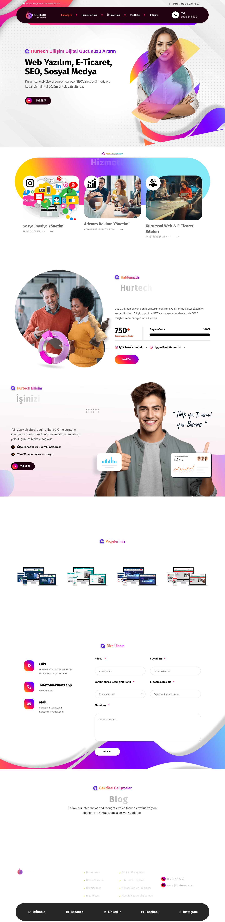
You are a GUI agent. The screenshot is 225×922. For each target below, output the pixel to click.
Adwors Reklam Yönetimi (107, 224)
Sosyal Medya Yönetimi (44, 226)
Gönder (107, 751)
